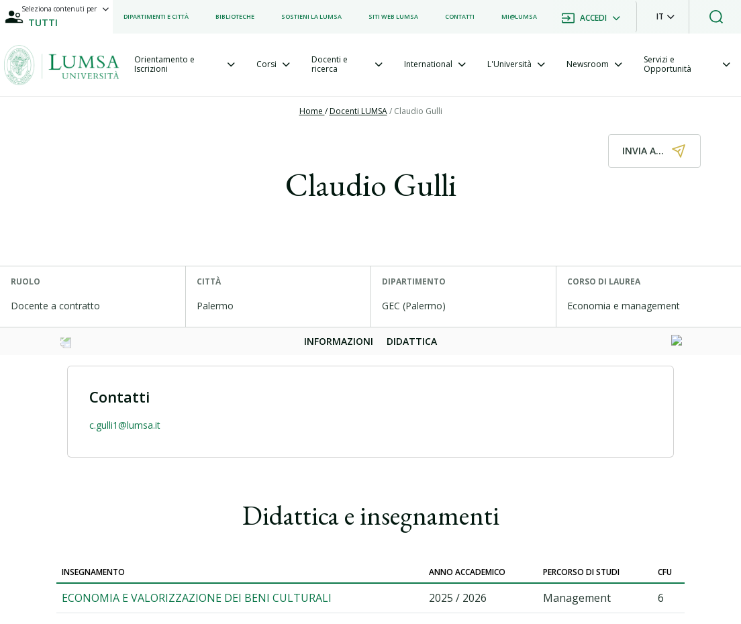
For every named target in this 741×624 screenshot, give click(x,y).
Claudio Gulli (418, 111)
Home (312, 111)
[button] (665, 17)
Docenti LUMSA (358, 111)
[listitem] (156, 16)
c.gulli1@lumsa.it (124, 425)
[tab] (185, 65)
